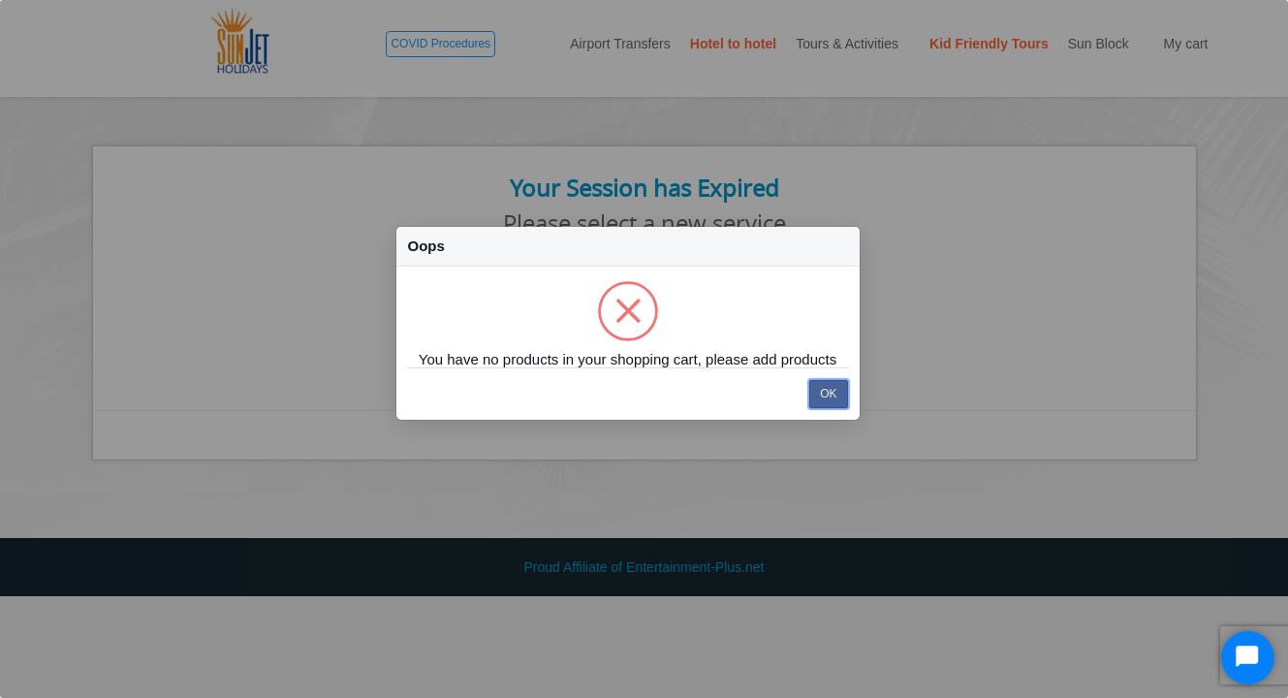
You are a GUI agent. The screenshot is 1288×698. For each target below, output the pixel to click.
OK (828, 393)
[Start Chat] (1247, 657)
